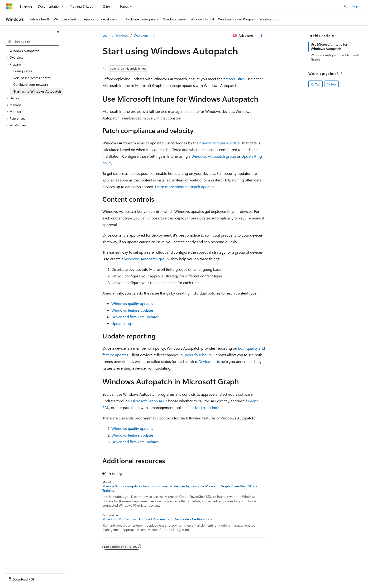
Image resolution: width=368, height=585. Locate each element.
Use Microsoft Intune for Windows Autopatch (329, 46)
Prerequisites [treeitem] (22, 71)
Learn (106, 35)
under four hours (198, 354)
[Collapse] (58, 32)
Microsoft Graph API (147, 400)
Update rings (122, 323)
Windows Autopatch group (213, 156)
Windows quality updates (132, 303)
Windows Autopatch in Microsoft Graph (335, 57)
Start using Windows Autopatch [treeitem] (37, 91)
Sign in (357, 6)
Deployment (143, 35)
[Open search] (345, 6)
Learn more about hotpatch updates (184, 186)
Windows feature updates (132, 310)
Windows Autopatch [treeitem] (24, 50)
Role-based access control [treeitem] (32, 78)
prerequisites (234, 78)
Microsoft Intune (208, 407)
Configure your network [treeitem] (30, 84)
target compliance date (221, 142)
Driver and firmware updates (135, 316)
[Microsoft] (9, 6)
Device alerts (209, 361)
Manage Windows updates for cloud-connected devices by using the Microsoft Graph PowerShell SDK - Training (179, 488)
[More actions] (261, 35)
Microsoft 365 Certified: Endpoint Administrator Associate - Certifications (157, 519)
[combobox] (32, 42)
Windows (122, 35)
